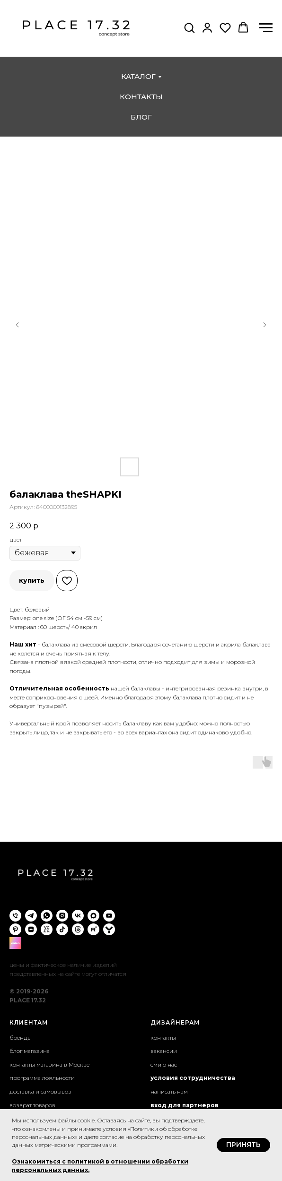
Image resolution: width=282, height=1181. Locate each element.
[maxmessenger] (93, 916)
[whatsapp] (47, 916)
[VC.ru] (47, 929)
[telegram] (31, 916)
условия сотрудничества (192, 1077)
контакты (141, 96)
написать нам (169, 1091)
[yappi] (109, 929)
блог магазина (29, 1050)
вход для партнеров (184, 1105)
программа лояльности (42, 1077)
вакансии (163, 1050)
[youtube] (109, 916)
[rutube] (93, 929)
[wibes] (15, 943)
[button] (189, 27)
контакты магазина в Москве (49, 1064)
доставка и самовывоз (40, 1091)
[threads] (78, 929)
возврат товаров (32, 1105)
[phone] (15, 916)
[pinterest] (15, 929)
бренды (20, 1037)
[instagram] (62, 916)
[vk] (78, 916)
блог (141, 116)
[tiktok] (62, 929)
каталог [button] (138, 76)
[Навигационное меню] (266, 28)
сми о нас (163, 1064)
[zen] (31, 929)
